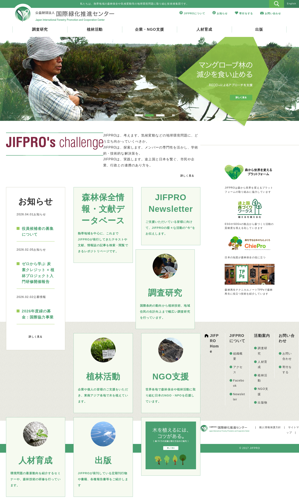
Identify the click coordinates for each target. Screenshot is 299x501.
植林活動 (95, 29)
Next (283, 80)
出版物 (262, 402)
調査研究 (40, 29)
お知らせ (222, 13)
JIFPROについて (194, 13)
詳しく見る (187, 175)
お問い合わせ (273, 13)
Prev (16, 80)
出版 (259, 29)
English (291, 3)
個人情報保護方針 (270, 427)
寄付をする (246, 13)
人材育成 (204, 29)
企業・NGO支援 (149, 29)
